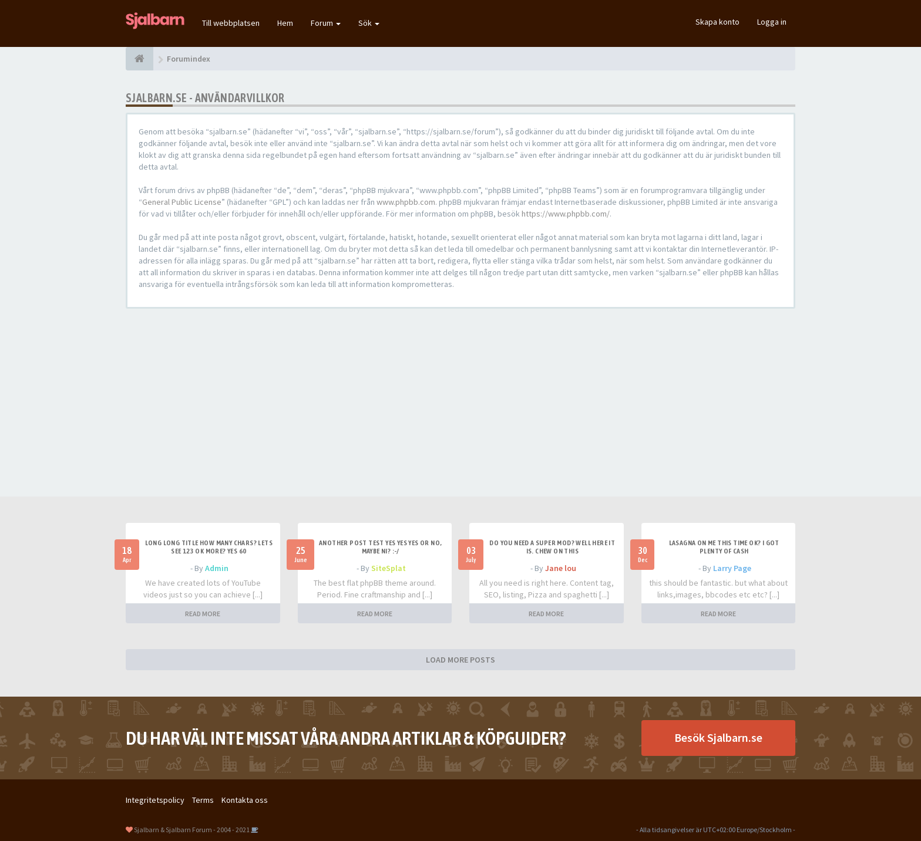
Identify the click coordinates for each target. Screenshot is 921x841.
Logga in (771, 21)
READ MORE (202, 613)
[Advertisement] (460, 402)
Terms (203, 800)
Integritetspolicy (155, 800)
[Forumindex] (139, 58)
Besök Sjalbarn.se (718, 737)
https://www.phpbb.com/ (566, 213)
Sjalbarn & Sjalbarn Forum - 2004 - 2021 (192, 829)
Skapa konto (717, 21)
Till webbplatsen (231, 23)
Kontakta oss (244, 800)
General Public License (181, 202)
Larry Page (732, 568)
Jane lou (560, 568)
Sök (368, 23)
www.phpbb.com (406, 202)
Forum (326, 23)
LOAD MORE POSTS (460, 659)
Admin (216, 568)
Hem (285, 23)
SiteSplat (388, 568)
